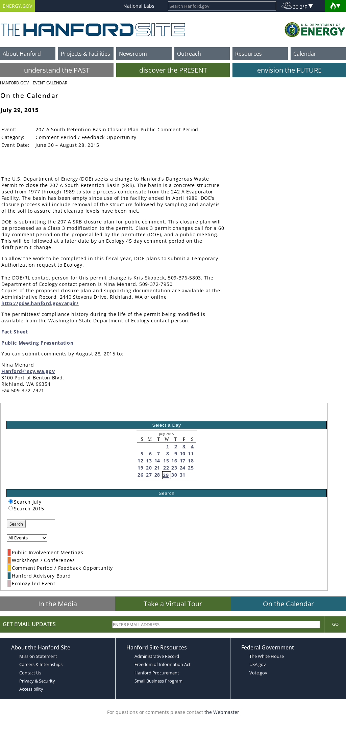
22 (166, 467)
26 (140, 475)
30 (174, 475)
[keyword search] (31, 516)
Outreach (189, 53)
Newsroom (133, 53)
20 (149, 467)
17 (183, 460)
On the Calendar (288, 603)
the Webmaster (221, 712)
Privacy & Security (37, 681)
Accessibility (31, 689)
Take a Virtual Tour (173, 603)
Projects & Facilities (85, 53)
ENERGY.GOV (17, 6)
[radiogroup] (10, 501)
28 (157, 475)
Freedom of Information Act (162, 664)
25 (191, 467)
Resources (248, 53)
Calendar (304, 53)
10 (183, 453)
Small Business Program (158, 681)
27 (149, 475)
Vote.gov (258, 673)
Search (16, 524)
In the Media (57, 603)
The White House (266, 656)
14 (157, 460)
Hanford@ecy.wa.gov (28, 371)
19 (140, 467)
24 (183, 467)
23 (174, 467)
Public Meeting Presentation (37, 343)
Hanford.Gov (14, 83)
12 (140, 460)
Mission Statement (38, 656)
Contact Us (30, 673)
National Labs (138, 6)
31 (183, 475)
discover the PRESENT (173, 70)
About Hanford (22, 53)
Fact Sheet (14, 331)
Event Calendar (50, 83)
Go (335, 624)
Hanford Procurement (156, 673)
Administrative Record (156, 656)
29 (166, 475)
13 (149, 460)
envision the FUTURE (289, 70)
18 (191, 460)
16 (174, 460)
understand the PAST (57, 70)
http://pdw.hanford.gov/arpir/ (40, 303)
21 (157, 467)
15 (166, 460)
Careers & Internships (41, 664)
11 (191, 453)
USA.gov (257, 664)
